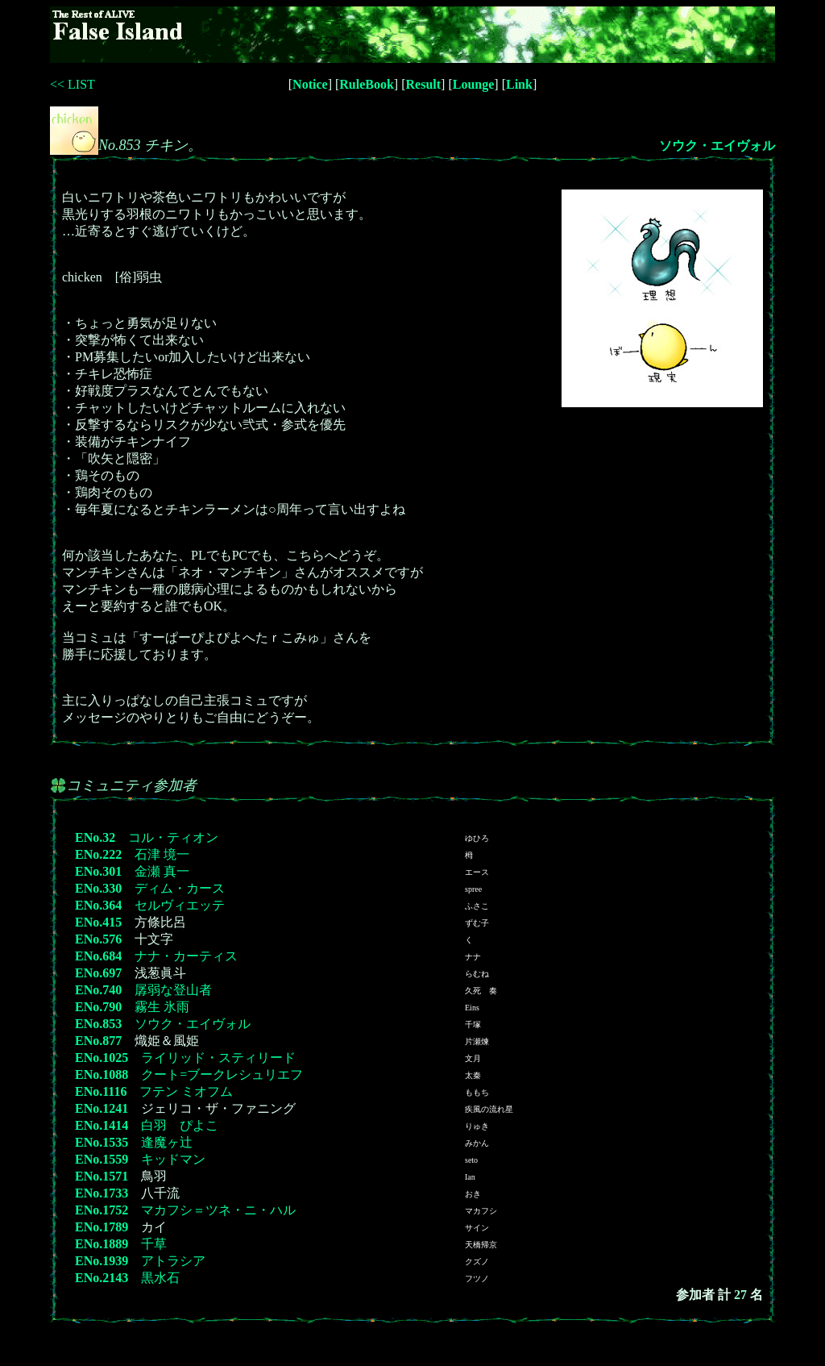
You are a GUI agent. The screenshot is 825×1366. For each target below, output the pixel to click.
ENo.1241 (101, 1108)
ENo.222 (98, 854)
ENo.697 (98, 973)
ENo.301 (98, 871)
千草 (154, 1244)
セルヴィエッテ (180, 905)
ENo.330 (98, 888)
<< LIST (72, 84)
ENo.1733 (101, 1193)
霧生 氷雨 (162, 1007)
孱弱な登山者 (173, 990)
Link (519, 84)
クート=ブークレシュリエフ (222, 1074)
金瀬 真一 (162, 871)
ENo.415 (98, 922)
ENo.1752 (101, 1210)
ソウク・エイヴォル (717, 145)
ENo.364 (98, 905)
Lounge (474, 84)
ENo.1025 (101, 1057)
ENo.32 (95, 837)
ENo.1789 (101, 1227)
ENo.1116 (100, 1091)
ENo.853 (98, 1024)
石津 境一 (162, 854)
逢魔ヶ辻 (167, 1142)
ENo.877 (98, 1040)
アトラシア (173, 1261)
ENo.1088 (101, 1074)
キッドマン (173, 1159)
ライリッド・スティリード (218, 1057)
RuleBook (366, 84)
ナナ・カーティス (186, 956)
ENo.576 (98, 939)
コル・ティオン (173, 837)
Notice (310, 84)
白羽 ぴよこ (179, 1125)
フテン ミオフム (186, 1091)
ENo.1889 (101, 1244)
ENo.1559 (101, 1159)
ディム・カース (180, 888)
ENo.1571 (101, 1176)
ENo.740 (98, 990)
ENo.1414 (101, 1125)
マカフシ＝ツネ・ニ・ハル (218, 1210)
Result (424, 84)
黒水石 (160, 1278)
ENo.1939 (101, 1261)
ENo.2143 (101, 1278)
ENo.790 (98, 1007)
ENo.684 (98, 956)
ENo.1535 (101, 1142)
